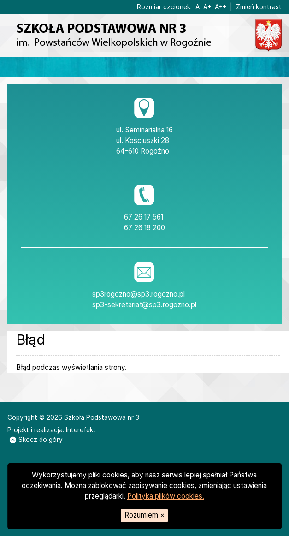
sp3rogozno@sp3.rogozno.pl (138, 294)
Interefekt (81, 430)
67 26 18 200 (144, 227)
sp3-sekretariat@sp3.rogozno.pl (144, 304)
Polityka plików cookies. (165, 496)
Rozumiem (144, 515)
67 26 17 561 (143, 217)
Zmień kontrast (259, 7)
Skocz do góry (35, 439)
